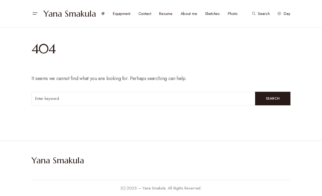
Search (273, 98)
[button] (35, 13)
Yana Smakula (70, 13)
